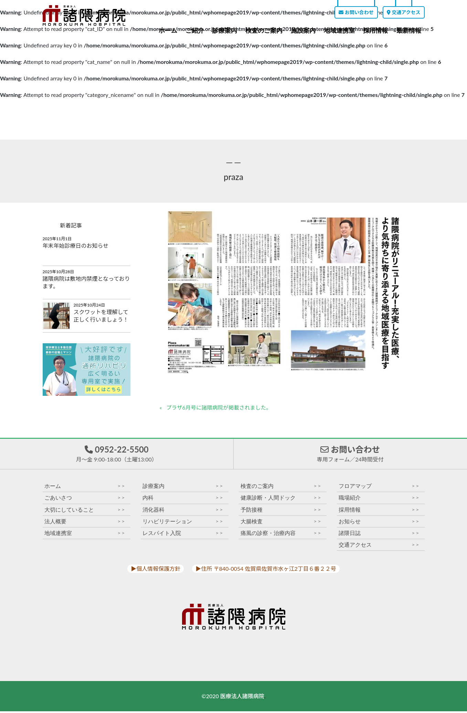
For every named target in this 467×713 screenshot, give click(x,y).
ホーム (168, 30)
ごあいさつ (84, 500)
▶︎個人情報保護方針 (155, 570)
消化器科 (182, 511)
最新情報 (408, 30)
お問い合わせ (356, 12)
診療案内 (224, 30)
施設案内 (303, 30)
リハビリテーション (182, 523)
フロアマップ (379, 488)
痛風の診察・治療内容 (281, 535)
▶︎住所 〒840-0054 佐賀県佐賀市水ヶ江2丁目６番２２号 (265, 570)
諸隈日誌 (379, 535)
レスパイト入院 (182, 535)
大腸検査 (281, 523)
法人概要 (84, 523)
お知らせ (379, 523)
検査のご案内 (264, 30)
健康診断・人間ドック (281, 500)
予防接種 (281, 511)
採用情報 (375, 30)
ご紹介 (194, 30)
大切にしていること (84, 511)
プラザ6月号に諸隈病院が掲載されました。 (220, 407)
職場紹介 (379, 500)
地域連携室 (339, 30)
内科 (182, 500)
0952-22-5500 (116, 454)
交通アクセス (404, 12)
